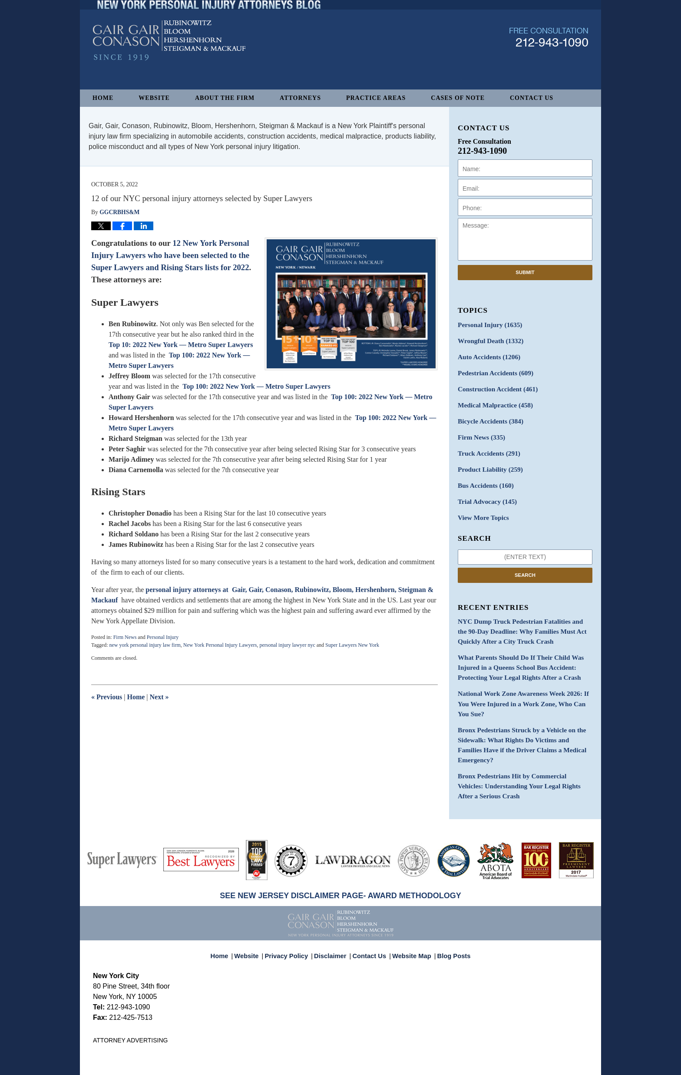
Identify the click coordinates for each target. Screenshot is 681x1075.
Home (103, 98)
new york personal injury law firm (144, 645)
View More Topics (481, 506)
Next (159, 697)
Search (525, 563)
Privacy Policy (292, 908)
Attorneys (300, 98)
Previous (106, 697)
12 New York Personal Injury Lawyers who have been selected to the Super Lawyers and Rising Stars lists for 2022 (170, 255)
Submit (525, 272)
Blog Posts (448, 908)
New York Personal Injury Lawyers (220, 645)
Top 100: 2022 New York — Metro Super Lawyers (256, 386)
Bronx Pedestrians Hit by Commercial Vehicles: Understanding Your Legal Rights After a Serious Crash (521, 743)
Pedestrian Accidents (492, 370)
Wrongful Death (488, 339)
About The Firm (225, 98)
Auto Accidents (486, 354)
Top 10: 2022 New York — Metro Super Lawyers (181, 344)
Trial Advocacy (485, 491)
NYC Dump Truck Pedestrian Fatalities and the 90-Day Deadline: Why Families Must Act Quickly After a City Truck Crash (524, 618)
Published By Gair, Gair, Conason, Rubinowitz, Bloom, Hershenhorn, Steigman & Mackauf (548, 58)
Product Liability (487, 461)
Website (154, 98)
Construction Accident (494, 385)
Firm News (125, 637)
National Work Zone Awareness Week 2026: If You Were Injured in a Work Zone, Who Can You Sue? (523, 681)
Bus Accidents (483, 476)
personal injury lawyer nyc (287, 645)
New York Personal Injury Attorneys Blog (169, 61)
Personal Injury (163, 637)
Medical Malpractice (492, 400)
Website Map (409, 908)
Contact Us (531, 98)
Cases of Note (458, 98)
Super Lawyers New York (352, 645)
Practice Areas (376, 98)
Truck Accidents (486, 446)
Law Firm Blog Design (546, 1064)
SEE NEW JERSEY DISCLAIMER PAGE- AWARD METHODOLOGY (340, 851)
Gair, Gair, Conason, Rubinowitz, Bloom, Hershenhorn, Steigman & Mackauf (235, 1064)
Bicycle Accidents (488, 415)
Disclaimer (333, 908)
